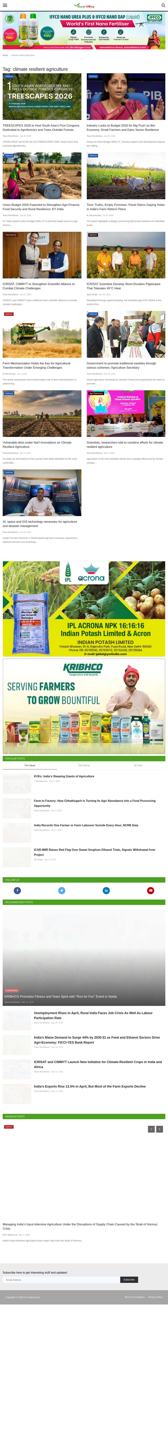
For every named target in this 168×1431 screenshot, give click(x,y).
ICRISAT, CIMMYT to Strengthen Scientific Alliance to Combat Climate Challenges (39, 286)
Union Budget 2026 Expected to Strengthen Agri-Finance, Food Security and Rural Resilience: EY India (41, 207)
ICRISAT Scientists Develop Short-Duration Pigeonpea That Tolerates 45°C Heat (123, 286)
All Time (138, 823)
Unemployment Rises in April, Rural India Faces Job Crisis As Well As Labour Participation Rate (93, 1107)
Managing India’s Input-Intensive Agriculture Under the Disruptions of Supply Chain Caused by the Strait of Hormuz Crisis (80, 1353)
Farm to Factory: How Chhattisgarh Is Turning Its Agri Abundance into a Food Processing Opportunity (94, 870)
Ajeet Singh (92, 294)
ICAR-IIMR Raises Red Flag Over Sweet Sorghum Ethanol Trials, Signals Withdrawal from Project (94, 936)
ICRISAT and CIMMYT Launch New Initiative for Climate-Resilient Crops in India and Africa (98, 1174)
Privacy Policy (155, 1423)
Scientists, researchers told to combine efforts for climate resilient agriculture (125, 445)
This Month (84, 823)
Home (5, 55)
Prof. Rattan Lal (10, 1361)
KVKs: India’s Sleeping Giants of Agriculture (64, 834)
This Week (29, 823)
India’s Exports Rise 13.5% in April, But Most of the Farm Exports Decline (90, 1204)
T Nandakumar (41, 839)
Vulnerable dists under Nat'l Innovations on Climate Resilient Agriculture (37, 445)
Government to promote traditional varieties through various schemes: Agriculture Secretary (121, 365)
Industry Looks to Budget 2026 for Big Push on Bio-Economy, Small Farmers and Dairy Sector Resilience (123, 128)
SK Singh (38, 943)
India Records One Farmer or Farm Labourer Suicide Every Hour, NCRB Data (86, 900)
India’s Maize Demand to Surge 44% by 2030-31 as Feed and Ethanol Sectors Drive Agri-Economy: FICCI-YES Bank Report (97, 1141)
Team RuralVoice (10, 136)
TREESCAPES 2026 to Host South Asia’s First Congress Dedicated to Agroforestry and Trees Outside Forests (41, 128)
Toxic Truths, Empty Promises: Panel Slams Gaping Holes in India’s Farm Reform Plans (126, 207)
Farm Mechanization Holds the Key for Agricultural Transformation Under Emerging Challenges (36, 365)
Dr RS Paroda (9, 374)
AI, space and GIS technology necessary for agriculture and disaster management (40, 524)
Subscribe (129, 1406)
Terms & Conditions (135, 1423)
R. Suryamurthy (94, 215)
